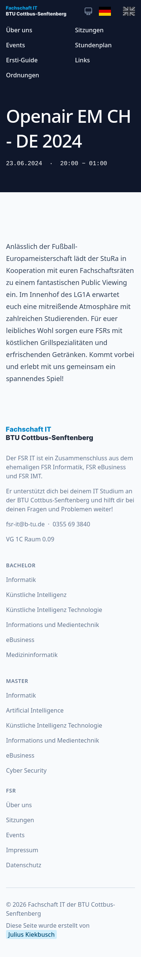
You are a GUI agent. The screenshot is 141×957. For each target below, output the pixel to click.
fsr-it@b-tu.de (26, 524)
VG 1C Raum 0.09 (30, 539)
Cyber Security (26, 770)
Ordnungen (22, 75)
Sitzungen (89, 30)
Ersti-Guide (22, 60)
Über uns (19, 30)
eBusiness (20, 640)
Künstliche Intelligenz (36, 595)
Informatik (21, 580)
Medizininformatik (32, 655)
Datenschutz (23, 865)
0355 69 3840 (71, 524)
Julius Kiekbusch (31, 934)
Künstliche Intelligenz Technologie (54, 610)
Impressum (22, 850)
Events (15, 45)
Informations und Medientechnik (52, 625)
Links (82, 60)
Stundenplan (93, 45)
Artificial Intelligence (35, 710)
